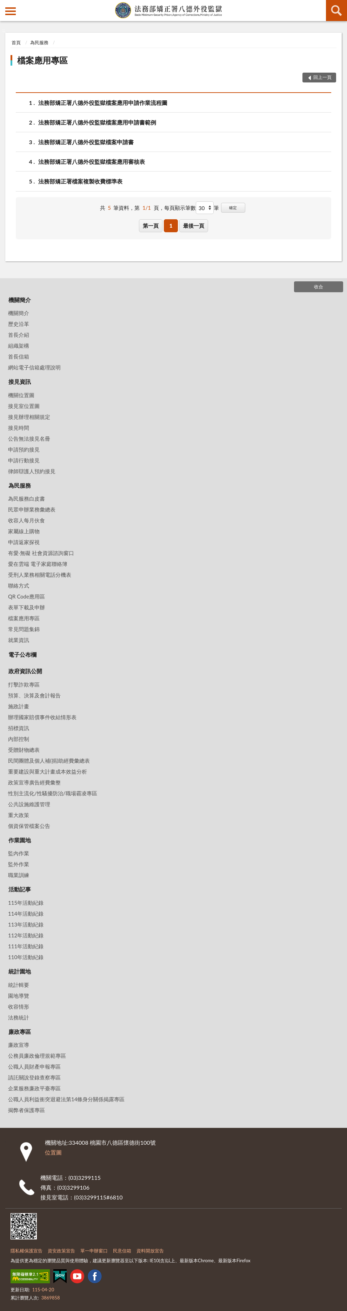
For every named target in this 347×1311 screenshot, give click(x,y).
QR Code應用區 (26, 596)
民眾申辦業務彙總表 (31, 509)
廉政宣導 (18, 1045)
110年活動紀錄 (26, 957)
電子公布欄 (22, 654)
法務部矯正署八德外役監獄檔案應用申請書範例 (97, 122)
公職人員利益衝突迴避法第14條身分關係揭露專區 (66, 1099)
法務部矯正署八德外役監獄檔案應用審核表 (91, 162)
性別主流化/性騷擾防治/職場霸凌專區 (52, 793)
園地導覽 (18, 995)
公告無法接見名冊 (29, 438)
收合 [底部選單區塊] (318, 286)
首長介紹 (18, 335)
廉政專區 (19, 1031)
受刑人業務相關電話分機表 (39, 574)
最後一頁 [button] (193, 225)
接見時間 (18, 427)
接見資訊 (19, 381)
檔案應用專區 (42, 60)
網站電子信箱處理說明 (34, 367)
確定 (233, 207)
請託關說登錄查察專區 (34, 1077)
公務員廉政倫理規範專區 (37, 1055)
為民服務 (39, 42)
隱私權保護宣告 (26, 1250)
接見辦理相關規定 (29, 417)
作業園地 (19, 840)
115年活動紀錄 (26, 902)
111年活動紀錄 (26, 946)
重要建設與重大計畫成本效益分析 (47, 771)
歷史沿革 (18, 324)
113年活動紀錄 (26, 924)
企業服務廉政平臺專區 (34, 1088)
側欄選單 (10, 11)
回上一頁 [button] (322, 77)
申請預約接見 (24, 449)
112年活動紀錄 (26, 935)
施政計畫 (18, 706)
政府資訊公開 (25, 671)
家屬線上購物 (24, 531)
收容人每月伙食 (26, 520)
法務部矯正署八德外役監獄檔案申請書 (86, 142)
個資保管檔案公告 (29, 826)
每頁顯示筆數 (180, 208)
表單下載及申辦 (26, 607)
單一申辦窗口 (94, 1250)
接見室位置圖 (24, 406)
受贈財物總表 (24, 750)
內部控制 (18, 739)
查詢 (336, 10)
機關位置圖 (21, 395)
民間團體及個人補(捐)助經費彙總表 (49, 760)
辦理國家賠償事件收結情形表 (42, 717)
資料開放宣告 (150, 1250)
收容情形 (18, 1006)
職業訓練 (18, 875)
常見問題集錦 (24, 629)
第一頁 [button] (151, 225)
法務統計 (18, 1017)
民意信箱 (122, 1250)
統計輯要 (18, 985)
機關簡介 (19, 299)
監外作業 (18, 864)
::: (5, 5)
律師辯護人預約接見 (31, 471)
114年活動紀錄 (26, 913)
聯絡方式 (18, 585)
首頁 (16, 42)
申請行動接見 (24, 460)
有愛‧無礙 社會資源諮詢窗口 (41, 553)
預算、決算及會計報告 (34, 695)
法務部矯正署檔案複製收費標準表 (80, 181)
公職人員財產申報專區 (34, 1066)
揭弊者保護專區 (26, 1110)
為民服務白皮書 (26, 498)
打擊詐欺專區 (24, 684)
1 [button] (171, 225)
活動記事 (19, 889)
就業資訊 (18, 640)
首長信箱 (18, 356)
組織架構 (18, 345)
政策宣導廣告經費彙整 (34, 782)
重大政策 (18, 815)
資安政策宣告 (61, 1250)
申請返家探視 (24, 542)
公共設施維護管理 (29, 804)
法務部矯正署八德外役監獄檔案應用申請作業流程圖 (102, 103)
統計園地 (19, 971)
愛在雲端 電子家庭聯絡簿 (37, 564)
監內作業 (18, 853)
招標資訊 (18, 728)
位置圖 (53, 1152)
